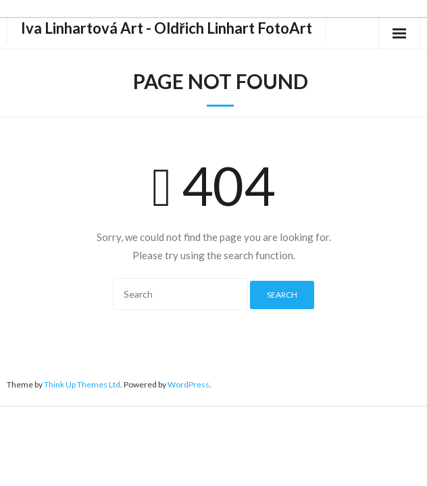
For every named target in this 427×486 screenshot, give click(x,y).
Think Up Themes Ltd (82, 384)
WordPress (188, 384)
